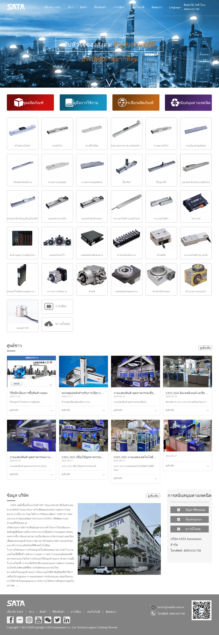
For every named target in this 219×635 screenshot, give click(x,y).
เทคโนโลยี (138, 7)
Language (175, 8)
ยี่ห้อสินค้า (100, 7)
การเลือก (119, 7)
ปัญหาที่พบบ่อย (191, 509)
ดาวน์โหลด (189, 529)
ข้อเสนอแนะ (189, 519)
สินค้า (83, 7)
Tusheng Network (107, 627)
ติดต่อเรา (157, 7)
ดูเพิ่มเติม (205, 347)
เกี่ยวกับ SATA (52, 7)
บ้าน (34, 7)
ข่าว (70, 7)
